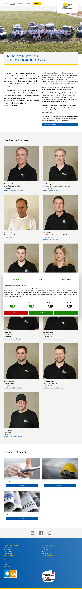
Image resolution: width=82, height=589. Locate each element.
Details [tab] (41, 279)
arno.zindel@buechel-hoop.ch (51, 239)
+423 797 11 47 (9, 386)
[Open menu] (5, 9)
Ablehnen (16, 313)
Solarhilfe (37, 3)
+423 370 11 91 (9, 188)
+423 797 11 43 (9, 434)
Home (6, 3)
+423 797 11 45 (48, 337)
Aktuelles (20, 3)
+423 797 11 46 (9, 337)
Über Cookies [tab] (66, 279)
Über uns (12, 3)
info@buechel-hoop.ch (48, 555)
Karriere (28, 3)
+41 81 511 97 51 (48, 237)
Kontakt (6, 562)
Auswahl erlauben (41, 313)
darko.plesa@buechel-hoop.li (12, 339)
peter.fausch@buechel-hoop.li (13, 437)
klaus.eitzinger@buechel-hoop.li (52, 190)
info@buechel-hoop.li (9, 555)
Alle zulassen (66, 313)
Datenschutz (7, 565)
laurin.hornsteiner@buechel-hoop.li (53, 388)
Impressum (7, 567)
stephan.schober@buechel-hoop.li (53, 339)
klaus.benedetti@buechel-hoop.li (13, 388)
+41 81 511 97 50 (47, 553)
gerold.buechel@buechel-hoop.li (13, 190)
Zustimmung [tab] (15, 279)
